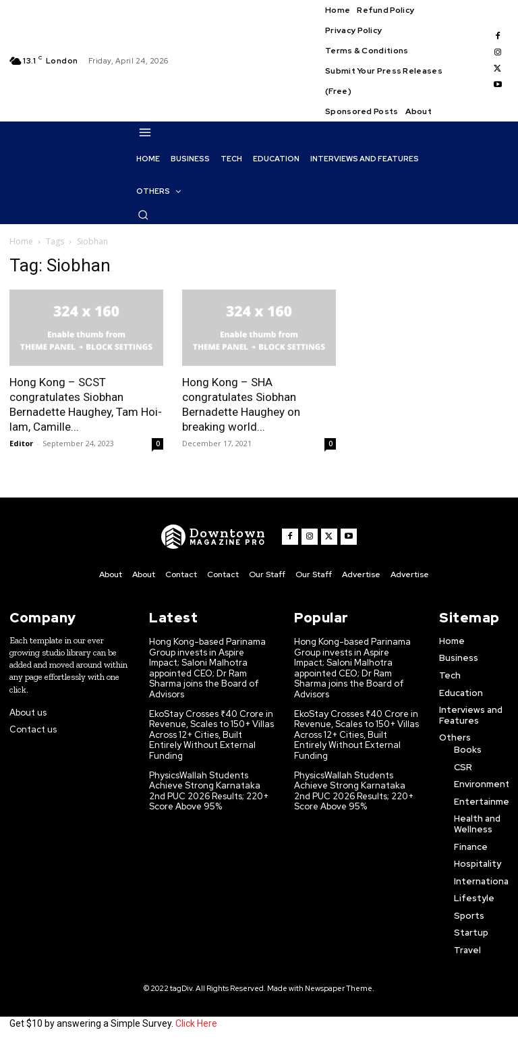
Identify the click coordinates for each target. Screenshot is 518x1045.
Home (21, 241)
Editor (21, 443)
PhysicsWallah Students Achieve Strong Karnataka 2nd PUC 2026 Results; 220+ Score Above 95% (208, 791)
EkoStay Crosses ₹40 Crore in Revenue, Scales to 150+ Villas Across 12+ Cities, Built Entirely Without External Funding (211, 734)
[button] (143, 214)
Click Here (196, 1023)
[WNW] (213, 537)
